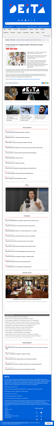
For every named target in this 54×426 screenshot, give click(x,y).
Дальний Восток (24, 29)
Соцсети (19, 32)
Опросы (37, 32)
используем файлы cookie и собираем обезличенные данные (15, 422)
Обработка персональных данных (12, 415)
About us (6, 413)
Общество (6, 32)
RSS (6, 408)
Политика (13, 32)
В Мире (9, 29)
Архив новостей (8, 417)
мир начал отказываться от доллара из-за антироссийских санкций (26, 79)
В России (16, 29)
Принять (49, 423)
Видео (32, 32)
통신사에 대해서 (8, 414)
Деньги (31, 29)
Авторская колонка (26, 272)
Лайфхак (42, 29)
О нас (6, 410)
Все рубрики (47, 35)
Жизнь (36, 29)
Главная (7, 39)
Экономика (26, 32)
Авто (5, 29)
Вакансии (7, 411)
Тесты (43, 32)
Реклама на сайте (8, 409)
